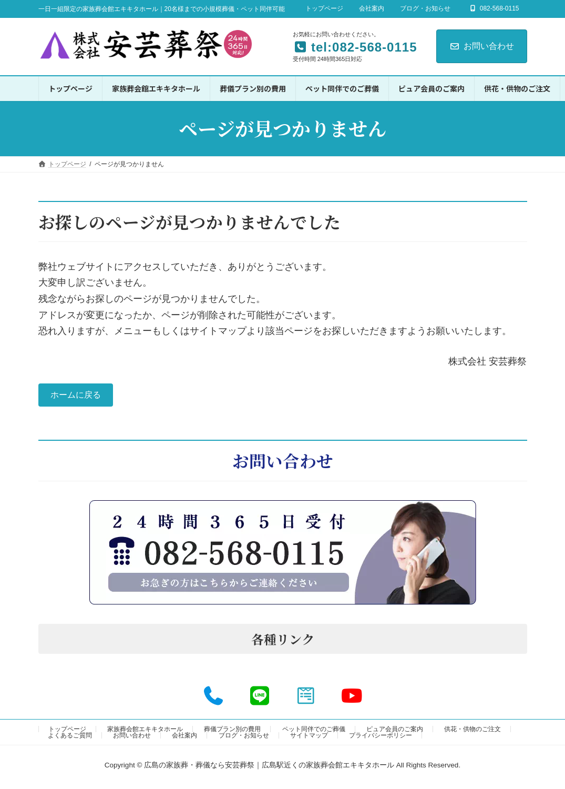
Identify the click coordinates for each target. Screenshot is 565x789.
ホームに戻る (80, 396)
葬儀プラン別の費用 (232, 732)
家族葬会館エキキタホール (145, 732)
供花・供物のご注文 (472, 732)
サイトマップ (309, 738)
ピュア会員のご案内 (394, 732)
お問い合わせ (481, 46)
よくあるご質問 (70, 738)
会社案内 (371, 8)
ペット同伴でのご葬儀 (313, 732)
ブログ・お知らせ (425, 8)
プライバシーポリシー (380, 738)
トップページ (324, 8)
